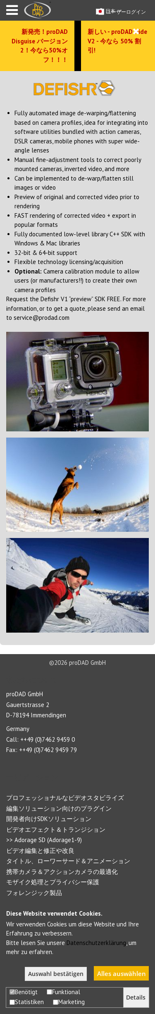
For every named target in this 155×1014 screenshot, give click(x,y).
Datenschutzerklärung (96, 943)
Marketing (69, 1002)
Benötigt (24, 992)
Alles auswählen (121, 973)
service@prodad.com (41, 317)
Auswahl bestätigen (55, 974)
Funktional (63, 992)
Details (135, 997)
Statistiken (27, 1002)
